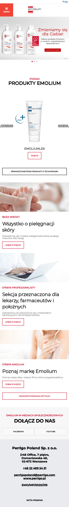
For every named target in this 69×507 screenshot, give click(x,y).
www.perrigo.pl (34, 478)
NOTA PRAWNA (34, 500)
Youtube (50, 431)
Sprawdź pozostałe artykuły (34, 396)
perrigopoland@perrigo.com (34, 475)
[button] (32, 61)
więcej (34, 156)
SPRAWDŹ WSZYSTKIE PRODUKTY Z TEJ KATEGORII (34, 171)
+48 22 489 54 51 (34, 468)
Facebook (18, 431)
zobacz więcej (13, 245)
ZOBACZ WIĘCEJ (13, 322)
